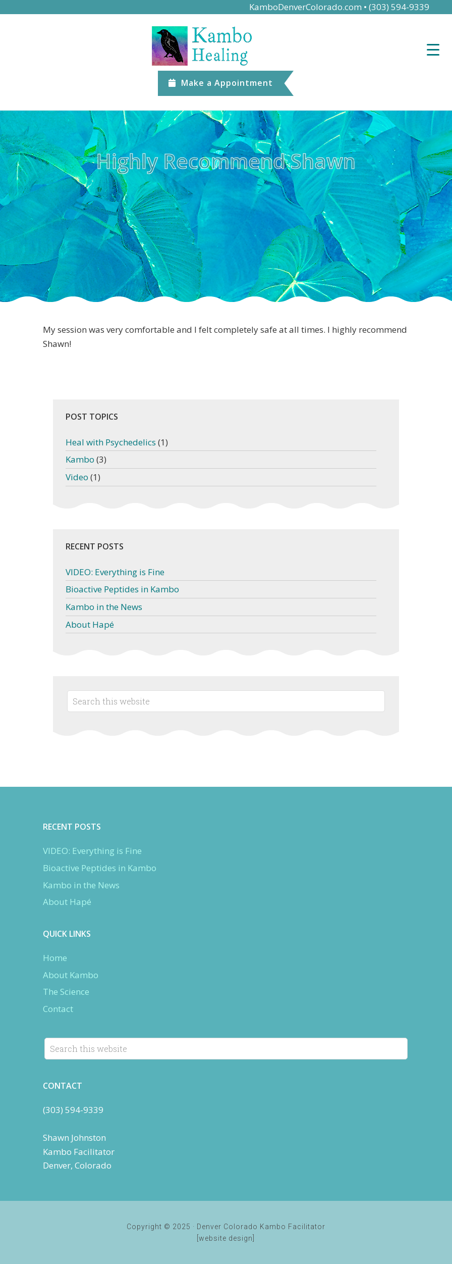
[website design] (226, 1238)
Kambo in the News (104, 607)
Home (55, 958)
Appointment (220, 82)
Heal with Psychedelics (111, 442)
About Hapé (90, 624)
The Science (66, 991)
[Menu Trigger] (433, 49)
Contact (58, 1009)
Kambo (80, 459)
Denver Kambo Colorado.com (226, 46)
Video (77, 477)
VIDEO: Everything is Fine (115, 572)
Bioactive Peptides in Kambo (122, 589)
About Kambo (70, 975)
